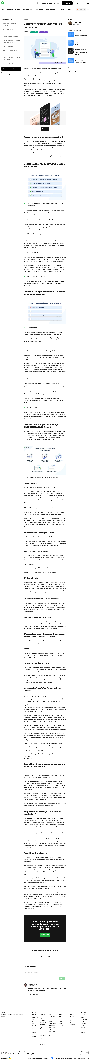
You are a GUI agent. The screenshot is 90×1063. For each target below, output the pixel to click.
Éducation (51, 1018)
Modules (17, 9)
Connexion (57, 3)
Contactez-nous (47, 3)
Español (60, 1021)
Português (60, 1025)
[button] (52, 1058)
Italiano (60, 1023)
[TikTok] (23, 1053)
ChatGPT (33, 31)
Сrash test (81, 9)
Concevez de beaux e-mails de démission (52, 63)
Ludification (69, 9)
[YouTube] (28, 1053)
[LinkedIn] (76, 71)
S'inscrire (67, 3)
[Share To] (82, 71)
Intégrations (42, 1024)
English (60, 1014)
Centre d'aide (52, 1016)
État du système (84, 1030)
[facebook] (69, 71)
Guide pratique (39, 9)
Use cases (61, 9)
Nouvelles (34, 1025)
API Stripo (72, 1016)
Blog (50, 1014)
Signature (29, 276)
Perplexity (43, 31)
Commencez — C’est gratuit (11, 69)
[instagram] (18, 1053)
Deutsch (60, 1016)
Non (49, 956)
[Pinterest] (79, 71)
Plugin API (72, 1014)
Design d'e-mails (27, 9)
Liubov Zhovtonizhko (79, 22)
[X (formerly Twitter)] (72, 71)
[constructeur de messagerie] (2, 3)
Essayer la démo (11, 74)
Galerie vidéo (52, 1031)
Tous (2, 9)
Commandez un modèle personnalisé (43, 1042)
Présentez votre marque (34, 1038)
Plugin (41, 1018)
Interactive (10, 9)
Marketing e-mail (50, 9)
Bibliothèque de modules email (43, 1037)
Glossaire (51, 1021)
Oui (41, 956)
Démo (78, 3)
